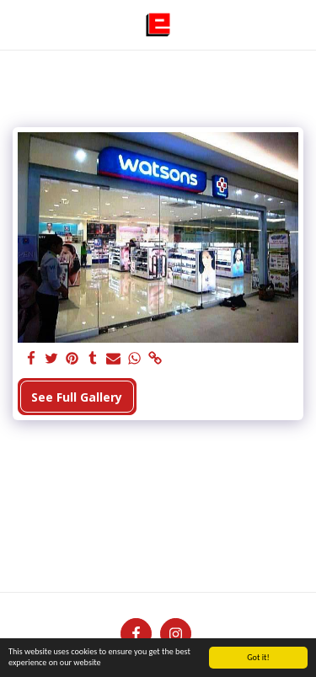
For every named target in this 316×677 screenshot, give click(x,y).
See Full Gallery (76, 397)
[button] (18, 24)
